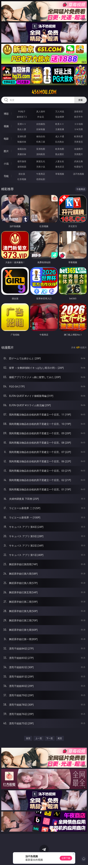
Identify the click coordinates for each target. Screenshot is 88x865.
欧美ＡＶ (59, 123)
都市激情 (21, 161)
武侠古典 (78, 161)
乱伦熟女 (59, 141)
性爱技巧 (78, 166)
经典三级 (40, 141)
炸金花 (40, 116)
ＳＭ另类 (78, 129)
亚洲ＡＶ (21, 123)
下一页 (49, 738)
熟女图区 (59, 154)
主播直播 (59, 129)
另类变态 (78, 141)
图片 (6, 151)
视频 (6, 126)
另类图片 (78, 154)
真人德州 (40, 111)
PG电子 (21, 111)
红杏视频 (21, 179)
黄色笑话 (59, 166)
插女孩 (22, 173)
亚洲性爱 (21, 136)
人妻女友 (59, 161)
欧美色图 (59, 148)
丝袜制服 (40, 129)
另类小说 (40, 166)
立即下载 (66, 858)
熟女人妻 (21, 129)
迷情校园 (21, 166)
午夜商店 (40, 173)
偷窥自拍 (21, 148)
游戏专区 (78, 111)
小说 (6, 163)
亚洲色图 (40, 148)
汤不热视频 (78, 173)
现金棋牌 (59, 116)
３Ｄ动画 (78, 123)
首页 (28, 738)
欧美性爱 (78, 136)
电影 (6, 138)
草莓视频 (59, 173)
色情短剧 (40, 179)
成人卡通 (59, 136)
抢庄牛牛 (78, 116)
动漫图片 (78, 148)
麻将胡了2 (22, 116)
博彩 (6, 113)
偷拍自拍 (40, 136)
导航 (6, 176)
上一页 (38, 738)
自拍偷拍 (40, 123)
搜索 (80, 99)
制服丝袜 (21, 141)
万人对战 (59, 111)
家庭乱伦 (40, 161)
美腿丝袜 (21, 154)
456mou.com (44, 92)
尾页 (60, 738)
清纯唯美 (40, 154)
